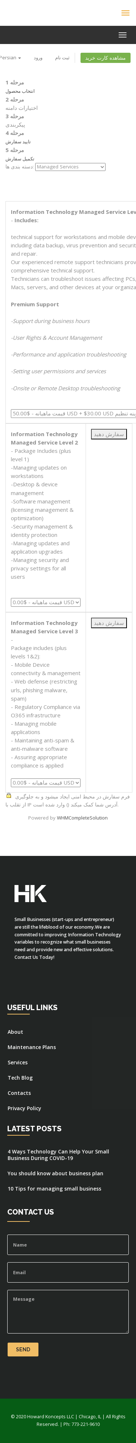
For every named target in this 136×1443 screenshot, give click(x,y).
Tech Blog (20, 1078)
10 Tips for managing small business (54, 1188)
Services (18, 1062)
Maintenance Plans (32, 1047)
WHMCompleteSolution (82, 817)
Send (23, 1349)
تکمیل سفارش (19, 158)
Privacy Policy (24, 1108)
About (15, 1032)
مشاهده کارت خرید (105, 57)
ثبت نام (62, 57)
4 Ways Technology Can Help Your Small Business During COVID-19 (58, 1154)
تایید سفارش (18, 141)
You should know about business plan (55, 1173)
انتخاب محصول (20, 91)
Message (68, 1312)
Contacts (19, 1093)
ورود (38, 57)
